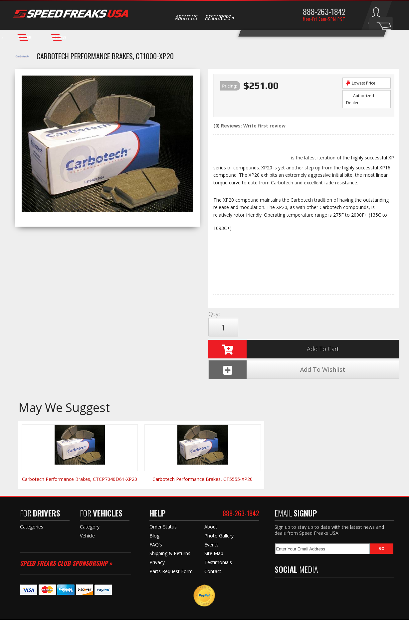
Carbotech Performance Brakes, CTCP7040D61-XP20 (79, 442)
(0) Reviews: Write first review (249, 125)
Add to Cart (274, 327)
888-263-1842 (324, 11)
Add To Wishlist (354, 327)
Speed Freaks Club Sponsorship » (66, 526)
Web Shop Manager (269, 613)
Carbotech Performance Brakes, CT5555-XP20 (202, 442)
